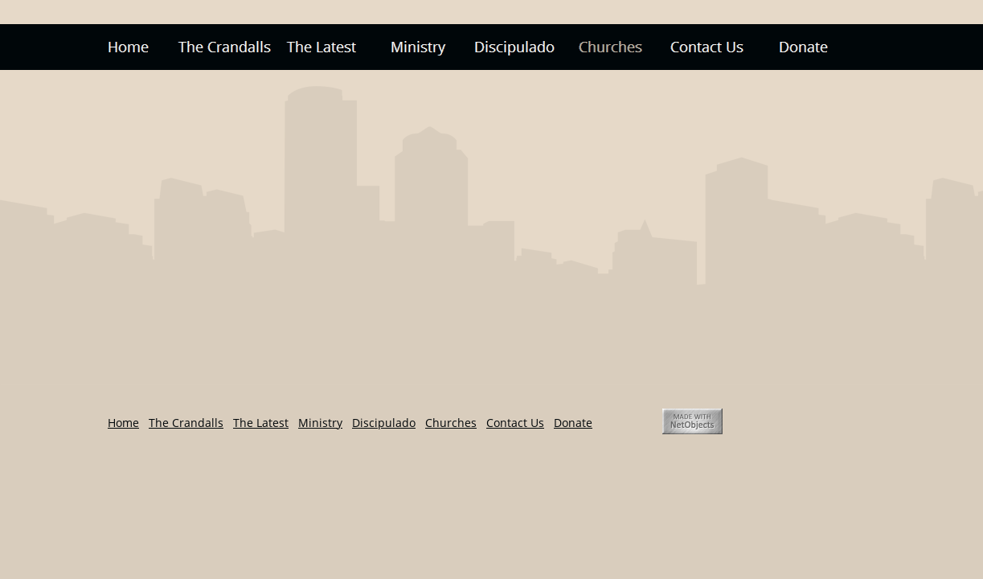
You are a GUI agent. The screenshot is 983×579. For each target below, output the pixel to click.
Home (123, 422)
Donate (573, 422)
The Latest (261, 422)
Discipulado (384, 422)
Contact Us (515, 422)
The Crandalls (186, 422)
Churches (451, 422)
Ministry (320, 422)
